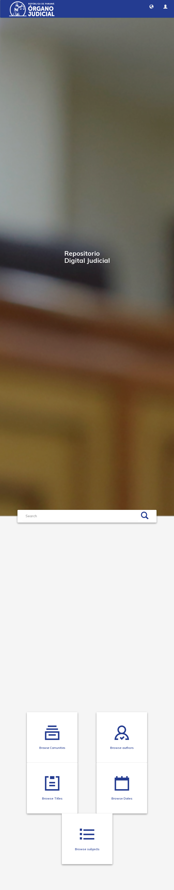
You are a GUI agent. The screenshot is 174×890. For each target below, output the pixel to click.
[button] (151, 6)
